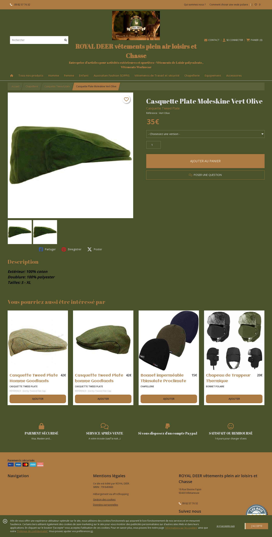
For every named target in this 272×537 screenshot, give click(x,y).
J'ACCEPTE (256, 526)
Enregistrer (71, 249)
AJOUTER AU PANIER (205, 161)
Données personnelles (105, 504)
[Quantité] (153, 145)
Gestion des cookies (104, 499)
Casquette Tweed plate (57, 86)
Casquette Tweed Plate (163, 108)
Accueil (15, 86)
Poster (94, 249)
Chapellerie (32, 86)
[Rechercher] (65, 40)
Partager (47, 249)
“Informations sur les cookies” (181, 527)
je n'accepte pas (226, 526)
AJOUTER (37, 398)
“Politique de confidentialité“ (32, 531)
